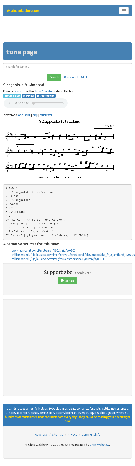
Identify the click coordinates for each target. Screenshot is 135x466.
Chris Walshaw (99, 445)
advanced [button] (70, 77)
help (84, 77)
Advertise (41, 434)
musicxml (46, 115)
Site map (57, 434)
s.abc (18, 91)
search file (28, 96)
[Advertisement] (68, 30)
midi (27, 115)
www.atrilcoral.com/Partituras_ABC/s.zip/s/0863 (44, 250)
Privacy (72, 434)
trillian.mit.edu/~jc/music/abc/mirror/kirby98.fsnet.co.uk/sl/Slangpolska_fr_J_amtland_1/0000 (73, 254)
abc (20, 115)
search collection (45, 96)
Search (54, 77)
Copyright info (91, 434)
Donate (67, 280)
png (35, 115)
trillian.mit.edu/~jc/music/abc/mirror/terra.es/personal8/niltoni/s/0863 (58, 259)
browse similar (12, 96)
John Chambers (44, 91)
